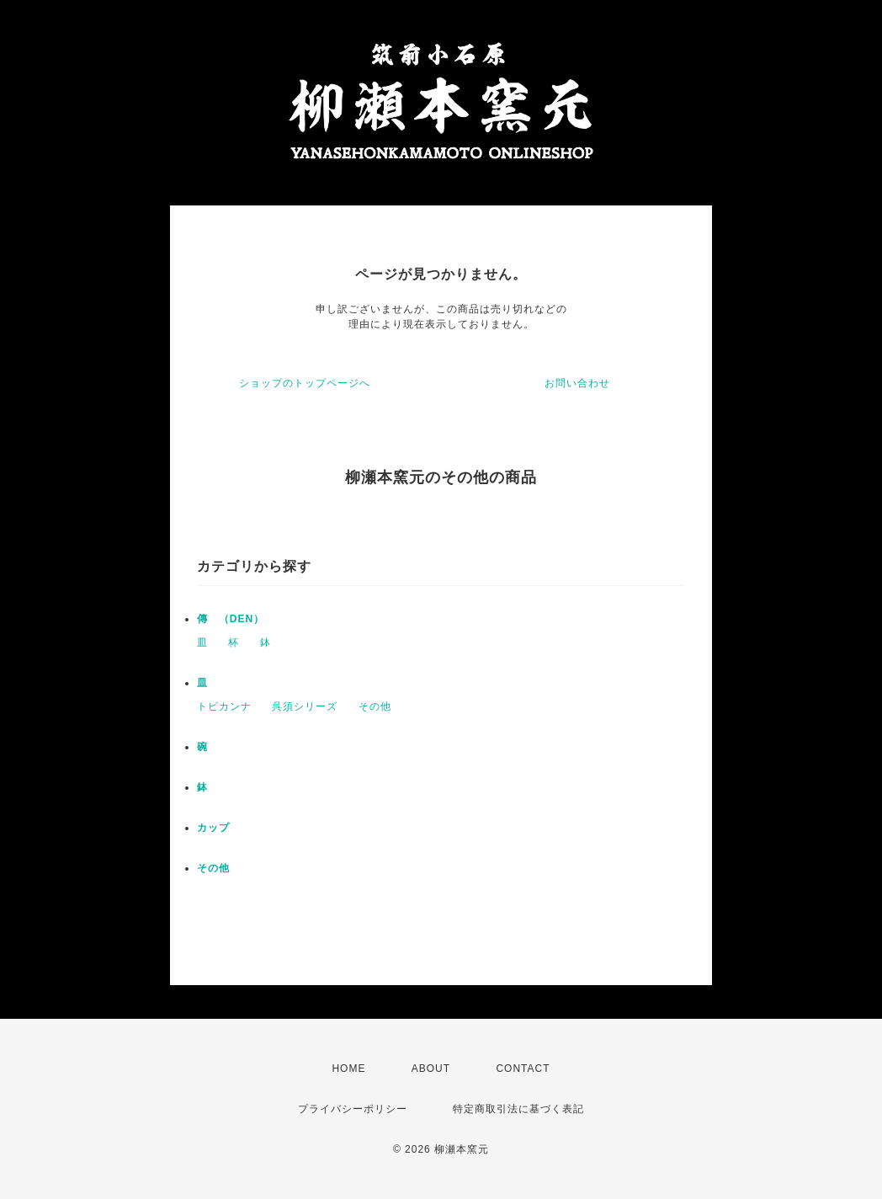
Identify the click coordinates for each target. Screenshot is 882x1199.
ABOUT (431, 1068)
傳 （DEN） (230, 619)
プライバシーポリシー (352, 1109)
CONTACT (523, 1068)
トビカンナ (224, 706)
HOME (348, 1068)
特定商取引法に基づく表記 (518, 1109)
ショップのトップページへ (304, 383)
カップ (213, 828)
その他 (375, 706)
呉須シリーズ (304, 706)
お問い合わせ (577, 383)
